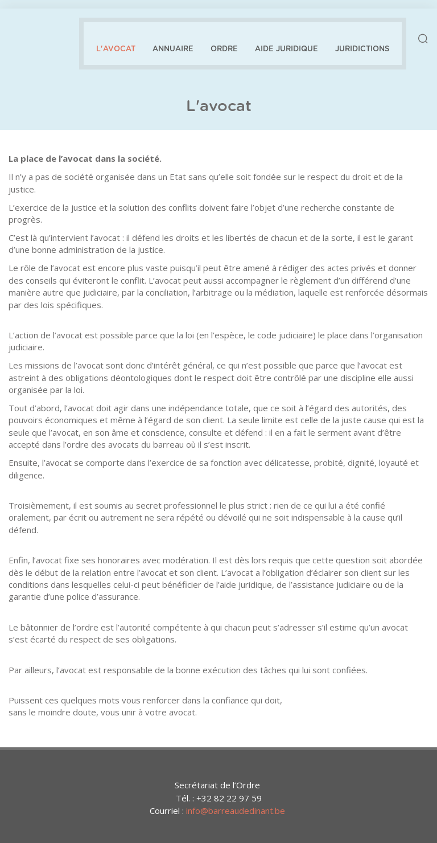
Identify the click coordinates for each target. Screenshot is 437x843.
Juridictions (362, 49)
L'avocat (115, 49)
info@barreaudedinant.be (235, 810)
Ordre (224, 49)
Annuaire (172, 49)
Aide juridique (286, 49)
